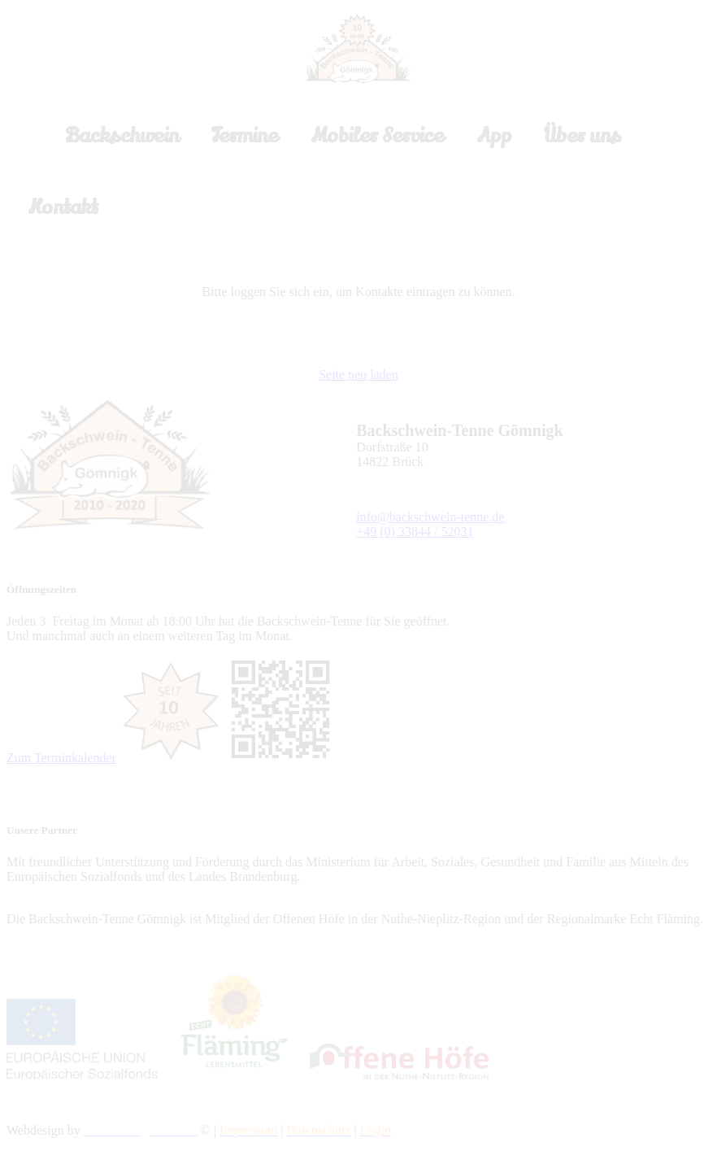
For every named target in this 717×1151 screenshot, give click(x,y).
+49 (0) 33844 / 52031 (414, 531)
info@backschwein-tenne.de (430, 517)
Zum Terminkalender (61, 758)
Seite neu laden (358, 374)
